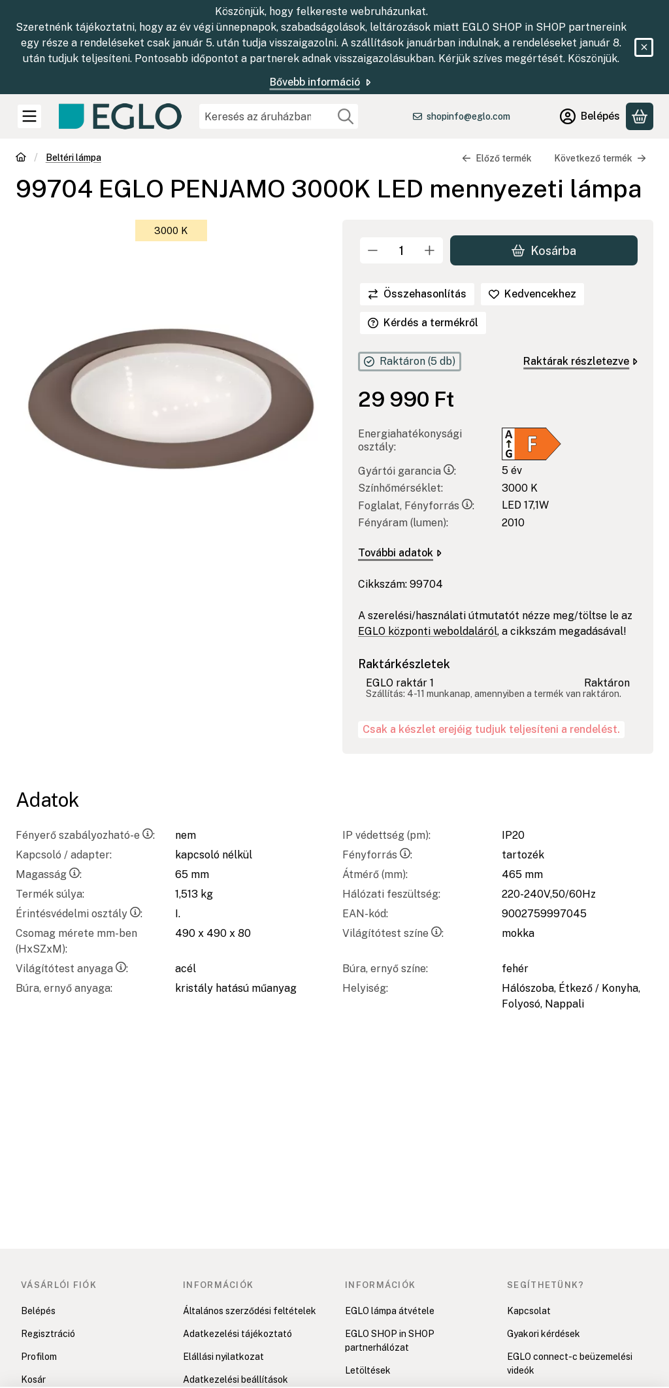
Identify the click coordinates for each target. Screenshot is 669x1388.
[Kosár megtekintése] (639, 116)
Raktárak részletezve (580, 361)
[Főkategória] (21, 158)
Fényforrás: (377, 855)
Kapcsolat (529, 1311)
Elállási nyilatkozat (223, 1356)
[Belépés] (590, 116)
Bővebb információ (321, 82)
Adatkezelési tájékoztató (237, 1334)
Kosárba (544, 250)
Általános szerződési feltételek (249, 1311)
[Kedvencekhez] (532, 294)
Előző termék (497, 158)
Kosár (33, 1379)
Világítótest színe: (393, 933)
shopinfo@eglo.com (468, 116)
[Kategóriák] (29, 116)
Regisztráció (48, 1334)
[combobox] (278, 116)
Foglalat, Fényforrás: (416, 505)
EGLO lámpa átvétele (389, 1311)
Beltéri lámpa (73, 157)
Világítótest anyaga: (72, 968)
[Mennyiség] (401, 250)
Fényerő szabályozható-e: (85, 835)
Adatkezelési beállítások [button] (235, 1379)
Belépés (38, 1311)
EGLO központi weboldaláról (427, 631)
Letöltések (368, 1370)
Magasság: (49, 874)
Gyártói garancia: (407, 471)
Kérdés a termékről (423, 322)
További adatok (400, 553)
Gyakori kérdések (543, 1334)
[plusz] (430, 250)
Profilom (39, 1356)
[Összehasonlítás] (417, 294)
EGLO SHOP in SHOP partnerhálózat (389, 1341)
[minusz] (373, 250)
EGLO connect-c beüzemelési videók (569, 1363)
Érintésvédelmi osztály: (79, 913)
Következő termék (600, 158)
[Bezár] (643, 47)
